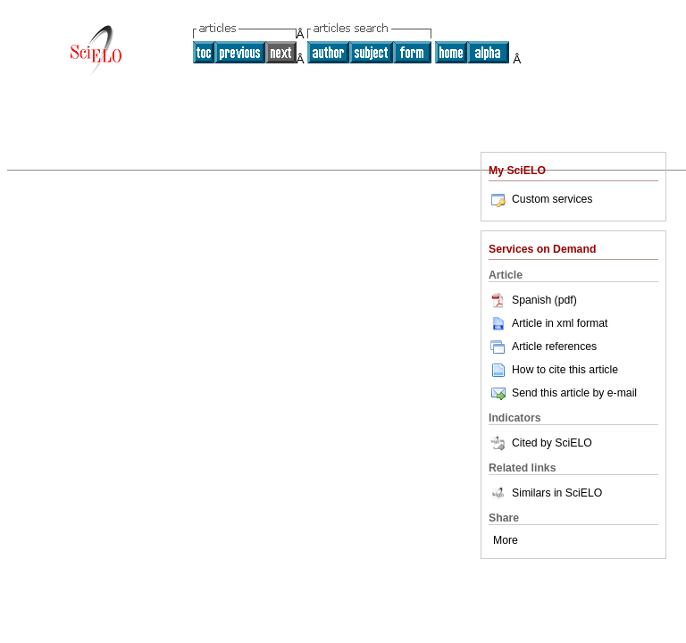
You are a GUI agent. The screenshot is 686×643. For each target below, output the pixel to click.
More (505, 540)
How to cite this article (565, 369)
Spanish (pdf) (533, 300)
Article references (543, 346)
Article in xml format (548, 323)
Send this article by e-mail (563, 393)
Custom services (540, 199)
